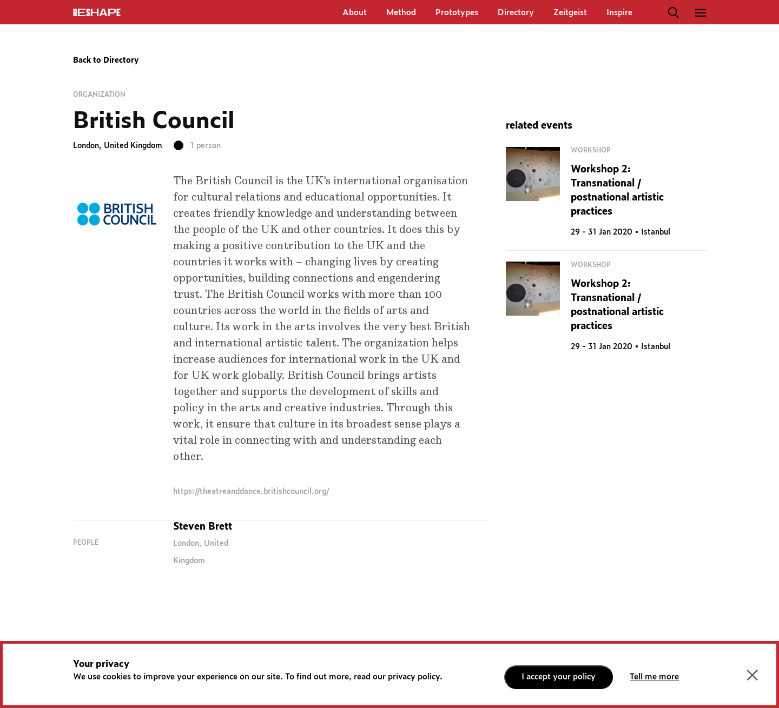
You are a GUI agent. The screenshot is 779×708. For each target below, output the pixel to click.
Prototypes (456, 13)
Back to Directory (105, 60)
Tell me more (654, 677)
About (354, 13)
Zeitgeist (570, 13)
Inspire (619, 13)
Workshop (591, 150)
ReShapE (97, 13)
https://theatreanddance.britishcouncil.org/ (251, 492)
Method (401, 13)
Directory (516, 13)
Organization (99, 94)
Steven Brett (202, 527)
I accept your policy (558, 677)
